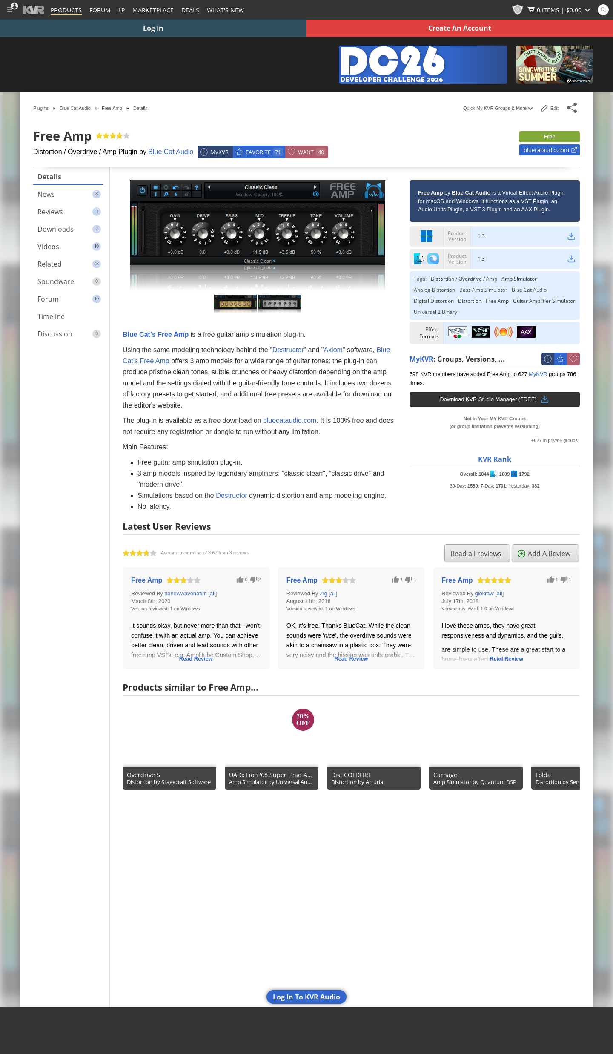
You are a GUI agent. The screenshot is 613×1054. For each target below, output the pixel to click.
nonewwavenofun (185, 593)
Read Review (196, 658)
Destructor (288, 349)
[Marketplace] (153, 9)
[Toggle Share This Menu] (572, 108)
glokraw (484, 593)
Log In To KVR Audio (306, 997)
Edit (550, 108)
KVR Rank (494, 459)
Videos (69, 246)
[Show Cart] (559, 9)
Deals (190, 10)
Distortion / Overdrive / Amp (464, 279)
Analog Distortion (434, 290)
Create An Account (459, 28)
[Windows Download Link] (571, 236)
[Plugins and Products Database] (66, 9)
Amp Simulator (519, 279)
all (212, 593)
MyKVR (421, 359)
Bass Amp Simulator (483, 290)
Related (69, 264)
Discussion (69, 334)
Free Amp (497, 301)
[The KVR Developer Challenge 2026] (423, 65)
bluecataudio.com (551, 150)
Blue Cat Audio (170, 151)
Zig (323, 593)
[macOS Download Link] (571, 259)
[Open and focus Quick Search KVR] (603, 9)
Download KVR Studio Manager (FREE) (495, 399)
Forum (69, 299)
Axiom (333, 349)
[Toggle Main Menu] (9, 10)
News (69, 194)
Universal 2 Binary (435, 312)
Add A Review (543, 553)
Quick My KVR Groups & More (497, 108)
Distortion (469, 301)
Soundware (69, 281)
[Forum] (100, 9)
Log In (153, 28)
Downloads (69, 229)
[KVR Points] (517, 9)
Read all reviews (475, 553)
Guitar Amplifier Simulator (544, 301)
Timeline (51, 316)
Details (49, 176)
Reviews (69, 211)
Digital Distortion (434, 301)
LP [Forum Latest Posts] (121, 10)
